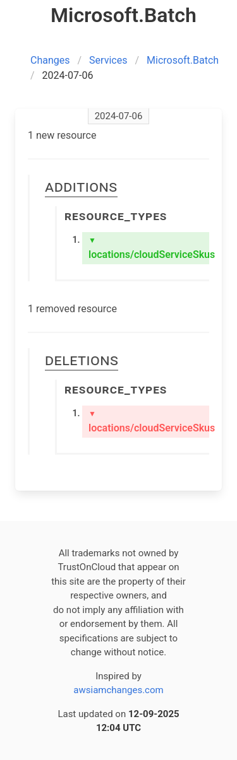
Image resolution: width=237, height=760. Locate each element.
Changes (50, 60)
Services (108, 60)
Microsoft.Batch (183, 60)
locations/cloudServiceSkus (148, 248)
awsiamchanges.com (118, 690)
